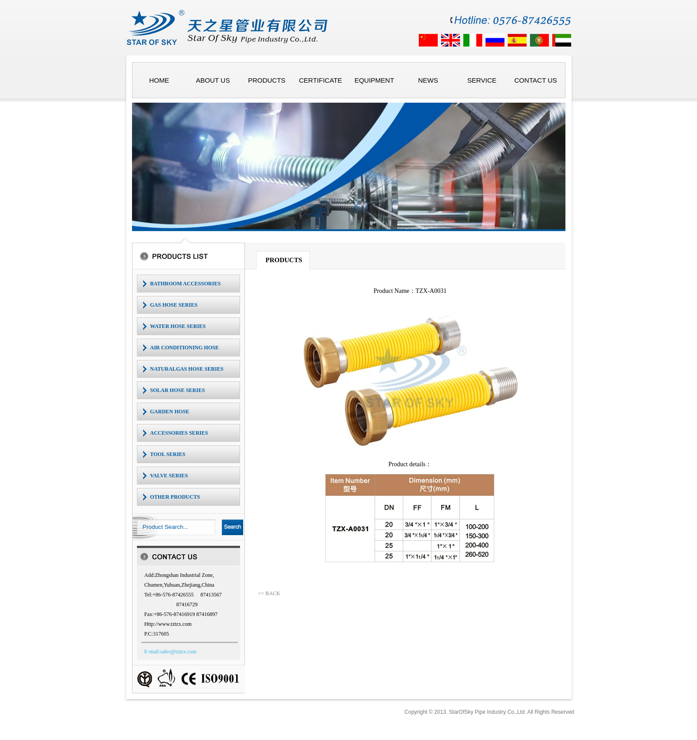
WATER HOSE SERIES (178, 326)
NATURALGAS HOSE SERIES (187, 369)
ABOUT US (213, 80)
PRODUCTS (266, 80)
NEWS (428, 80)
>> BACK (269, 593)
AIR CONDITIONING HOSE (184, 347)
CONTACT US (535, 80)
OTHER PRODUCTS (175, 497)
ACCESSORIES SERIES (179, 433)
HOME (159, 80)
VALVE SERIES (169, 475)
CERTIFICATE (320, 80)
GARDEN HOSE (169, 411)
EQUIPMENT (374, 80)
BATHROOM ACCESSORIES (185, 283)
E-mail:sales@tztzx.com (170, 651)
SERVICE (482, 80)
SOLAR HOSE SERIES (177, 390)
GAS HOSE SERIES (174, 305)
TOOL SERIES (168, 454)
